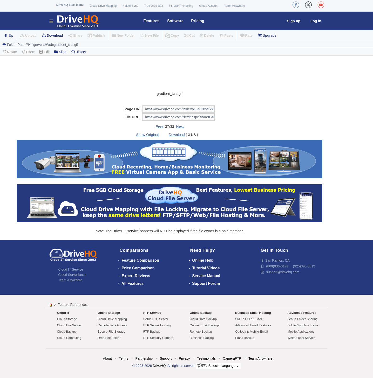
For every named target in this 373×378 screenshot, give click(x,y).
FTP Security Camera (158, 338)
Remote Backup (201, 331)
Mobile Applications (300, 331)
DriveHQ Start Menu (70, 5)
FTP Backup (151, 331)
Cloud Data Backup (203, 319)
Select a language (218, 366)
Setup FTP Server (155, 319)
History (78, 51)
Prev (159, 126)
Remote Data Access (112, 325)
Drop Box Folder (109, 338)
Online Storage (109, 313)
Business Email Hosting (253, 313)
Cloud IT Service (70, 269)
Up (11, 35)
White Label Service (301, 338)
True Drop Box (153, 5)
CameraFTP (232, 358)
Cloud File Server (69, 325)
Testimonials (206, 358)
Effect (28, 51)
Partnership (144, 358)
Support (166, 358)
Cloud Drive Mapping (103, 5)
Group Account (208, 5)
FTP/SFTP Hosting (181, 5)
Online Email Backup (204, 325)
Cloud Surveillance (72, 275)
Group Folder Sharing (302, 319)
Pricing (197, 21)
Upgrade (269, 35)
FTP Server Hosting (157, 325)
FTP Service (152, 313)
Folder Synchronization (303, 325)
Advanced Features (301, 313)
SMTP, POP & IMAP (249, 319)
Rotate (9, 51)
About (107, 358)
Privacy (184, 358)
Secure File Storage (111, 331)
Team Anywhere (234, 5)
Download (55, 35)
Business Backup (202, 338)
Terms (123, 358)
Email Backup (244, 338)
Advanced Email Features (253, 325)
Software (175, 21)
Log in (316, 21)
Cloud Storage (67, 319)
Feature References (73, 305)
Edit (44, 51)
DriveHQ (159, 366)
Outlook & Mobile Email (251, 331)
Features (151, 21)
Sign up (293, 21)
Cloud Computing (69, 338)
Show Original (147, 135)
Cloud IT (63, 313)
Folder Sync (130, 5)
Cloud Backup (67, 331)
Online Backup (201, 313)
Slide (60, 51)
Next (180, 126)
